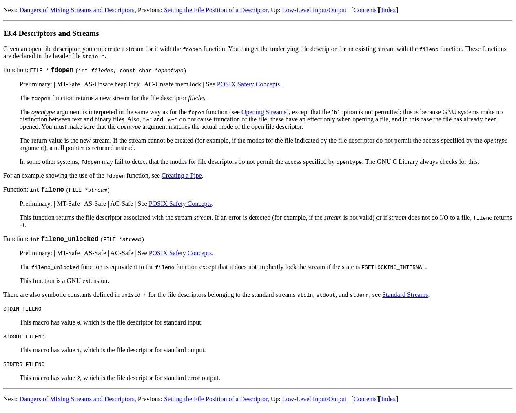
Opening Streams (264, 113)
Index (388, 10)
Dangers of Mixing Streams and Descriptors (77, 10)
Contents (365, 10)
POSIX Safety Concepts (248, 85)
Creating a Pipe (182, 176)
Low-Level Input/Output (314, 10)
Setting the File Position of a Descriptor (216, 10)
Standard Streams (405, 298)
